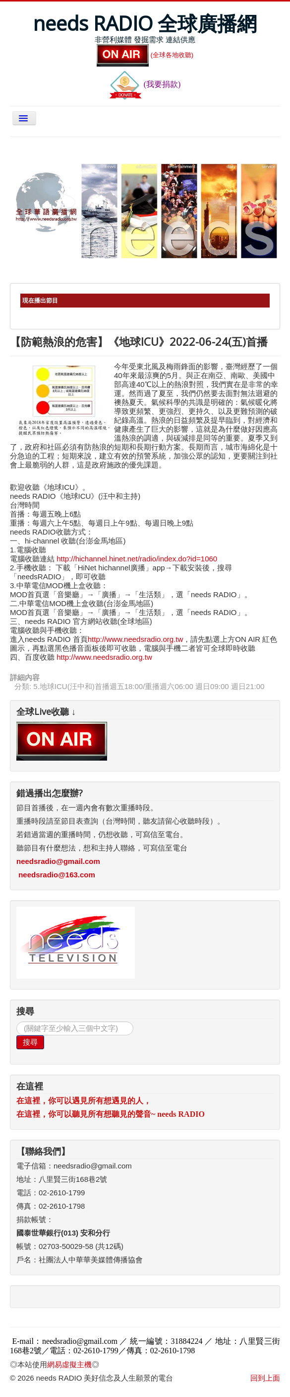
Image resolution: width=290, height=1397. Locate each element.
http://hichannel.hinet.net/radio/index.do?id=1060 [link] (137, 558)
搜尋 (30, 1042)
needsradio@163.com (56, 874)
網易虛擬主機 (69, 1364)
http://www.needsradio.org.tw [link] (104, 657)
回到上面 (265, 1378)
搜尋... (16, 1021)
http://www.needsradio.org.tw (135, 639)
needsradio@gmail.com (58, 861)
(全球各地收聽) (145, 55)
